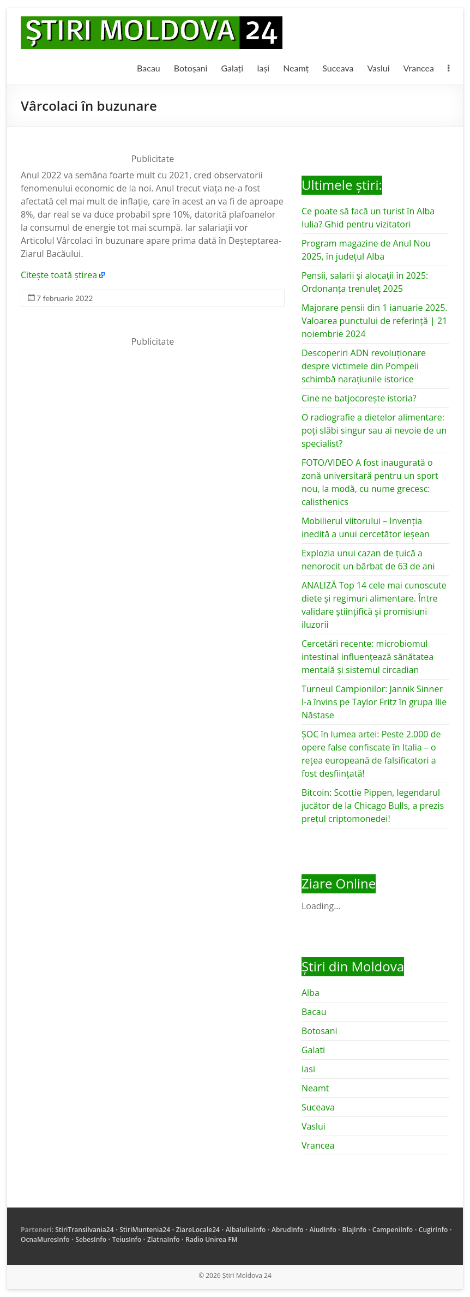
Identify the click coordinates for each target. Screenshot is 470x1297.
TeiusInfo (126, 1239)
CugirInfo (433, 1229)
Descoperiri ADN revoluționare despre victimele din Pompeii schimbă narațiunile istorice (364, 366)
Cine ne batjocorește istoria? (359, 398)
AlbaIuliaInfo (246, 1229)
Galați (232, 68)
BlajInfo (354, 1229)
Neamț (296, 68)
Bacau (148, 68)
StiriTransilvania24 (84, 1229)
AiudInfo (322, 1229)
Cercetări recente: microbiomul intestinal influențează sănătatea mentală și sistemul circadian (367, 657)
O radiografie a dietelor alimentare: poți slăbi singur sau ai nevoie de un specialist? (374, 430)
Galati (313, 1050)
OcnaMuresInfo (45, 1239)
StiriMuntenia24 (144, 1229)
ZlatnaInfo (163, 1239)
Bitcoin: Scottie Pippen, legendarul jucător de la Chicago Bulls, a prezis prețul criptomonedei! (373, 805)
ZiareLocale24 (198, 1229)
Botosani (320, 1031)
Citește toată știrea (59, 275)
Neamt (315, 1088)
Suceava (337, 68)
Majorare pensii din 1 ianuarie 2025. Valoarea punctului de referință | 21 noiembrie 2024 (375, 321)
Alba (311, 993)
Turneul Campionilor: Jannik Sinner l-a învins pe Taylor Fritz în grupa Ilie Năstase (374, 702)
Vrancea (418, 68)
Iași (263, 68)
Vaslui (378, 68)
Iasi (308, 1069)
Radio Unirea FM (211, 1239)
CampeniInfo (392, 1229)
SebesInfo (90, 1239)
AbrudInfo (288, 1229)
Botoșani (191, 68)
